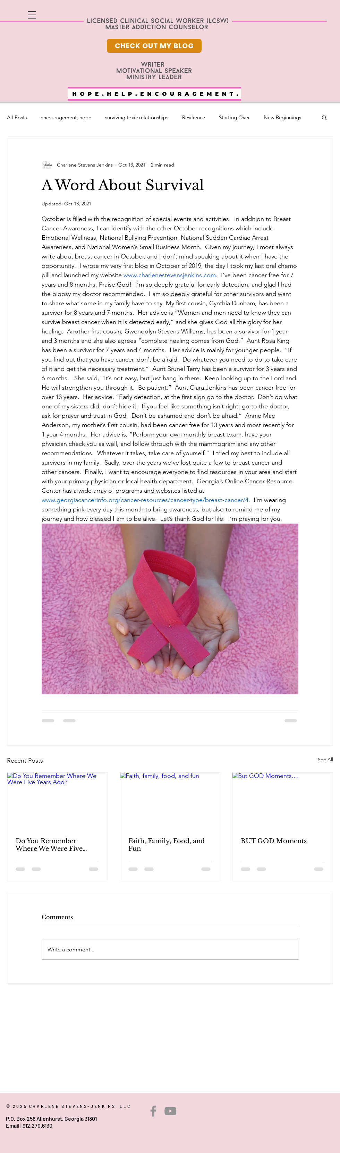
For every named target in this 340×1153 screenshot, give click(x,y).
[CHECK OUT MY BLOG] (154, 46)
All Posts (17, 117)
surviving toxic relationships (136, 117)
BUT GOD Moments (274, 841)
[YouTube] (170, 1111)
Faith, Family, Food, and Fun (166, 845)
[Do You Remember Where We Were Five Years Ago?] (57, 801)
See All (325, 759)
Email (12, 1125)
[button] (32, 15)
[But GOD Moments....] (282, 801)
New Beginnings (282, 117)
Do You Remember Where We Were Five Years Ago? (49, 845)
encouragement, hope (66, 117)
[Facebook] (153, 1111)
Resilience (193, 117)
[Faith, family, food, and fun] (170, 801)
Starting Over (234, 117)
